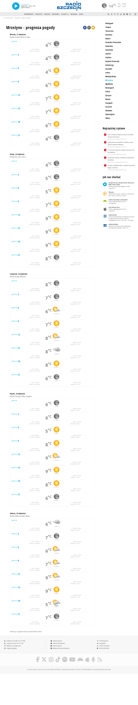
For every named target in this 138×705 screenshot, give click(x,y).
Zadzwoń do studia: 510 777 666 (14, 641)
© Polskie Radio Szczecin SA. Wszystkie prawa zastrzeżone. (44, 669)
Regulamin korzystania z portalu (71, 669)
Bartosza (23, 37)
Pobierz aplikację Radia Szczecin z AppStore (117, 209)
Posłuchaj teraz (102, 641)
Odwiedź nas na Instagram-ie (117, 14)
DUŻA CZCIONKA (103, 646)
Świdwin (108, 110)
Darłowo (108, 34)
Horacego (18, 396)
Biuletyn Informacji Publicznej (59, 648)
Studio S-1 (65, 14)
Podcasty (39, 14)
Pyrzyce (108, 95)
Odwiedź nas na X (114, 14)
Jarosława (22, 516)
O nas (81, 14)
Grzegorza (29, 396)
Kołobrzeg (109, 65)
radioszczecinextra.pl (57, 643)
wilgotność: (73, 51)
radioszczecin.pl (56, 641)
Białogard (109, 23)
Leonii (19, 157)
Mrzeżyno (109, 80)
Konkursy (55, 14)
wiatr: (32, 49)
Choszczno (109, 31)
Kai (16, 157)
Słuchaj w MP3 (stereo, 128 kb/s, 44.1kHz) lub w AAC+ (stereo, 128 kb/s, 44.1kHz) (121, 194)
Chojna (108, 27)
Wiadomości (29, 14)
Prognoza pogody (10, 648)
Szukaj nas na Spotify (124, 14)
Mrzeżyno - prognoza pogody (22, 18)
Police (107, 91)
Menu (135, 14)
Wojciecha (23, 276)
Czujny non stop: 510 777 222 (13, 643)
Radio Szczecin (8, 18)
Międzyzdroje (110, 76)
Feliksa (28, 37)
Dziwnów (109, 46)
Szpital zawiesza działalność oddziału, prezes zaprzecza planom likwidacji (120, 144)
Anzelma (17, 37)
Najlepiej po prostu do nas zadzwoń (108, 14)
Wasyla (28, 516)
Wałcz (107, 118)
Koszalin (108, 69)
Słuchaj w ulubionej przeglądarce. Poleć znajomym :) (121, 185)
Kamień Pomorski (112, 61)
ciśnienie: (31, 51)
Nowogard (109, 87)
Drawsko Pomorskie (113, 42)
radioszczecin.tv (56, 646)
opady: (74, 49)
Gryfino (108, 57)
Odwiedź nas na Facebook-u (111, 14)
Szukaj (130, 14)
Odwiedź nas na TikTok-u (121, 14)
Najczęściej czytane (114, 128)
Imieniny (12, 37)
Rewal (107, 99)
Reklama (74, 14)
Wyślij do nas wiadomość (127, 14)
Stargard (108, 103)
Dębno (107, 38)
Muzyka (47, 14)
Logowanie (101, 643)
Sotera (23, 157)
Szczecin (108, 106)
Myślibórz (109, 84)
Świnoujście (110, 114)
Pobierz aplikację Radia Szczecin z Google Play (118, 201)
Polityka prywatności (87, 669)
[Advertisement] (18, 688)
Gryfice (108, 53)
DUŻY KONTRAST (103, 648)
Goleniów (109, 50)
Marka (17, 516)
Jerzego (17, 276)
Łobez (107, 72)
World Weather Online (35, 631)
